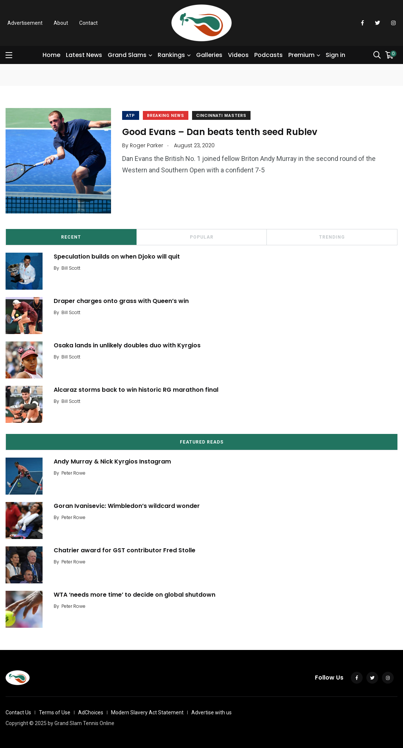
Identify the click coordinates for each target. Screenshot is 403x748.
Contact (88, 23)
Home (51, 55)
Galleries (209, 55)
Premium (301, 55)
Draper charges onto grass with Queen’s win (121, 301)
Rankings (171, 55)
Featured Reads (202, 442)
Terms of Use (54, 712)
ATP (130, 115)
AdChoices (90, 712)
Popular (202, 237)
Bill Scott (70, 268)
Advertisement (25, 23)
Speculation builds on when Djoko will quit (117, 256)
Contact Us (18, 712)
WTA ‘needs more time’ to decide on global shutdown (134, 594)
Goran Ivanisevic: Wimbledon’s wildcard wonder (127, 506)
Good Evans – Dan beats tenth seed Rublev (219, 131)
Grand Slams (127, 55)
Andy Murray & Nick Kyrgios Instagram (112, 461)
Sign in (335, 55)
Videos (238, 55)
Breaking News (165, 115)
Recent (71, 237)
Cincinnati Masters (221, 115)
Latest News (84, 55)
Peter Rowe (73, 473)
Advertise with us (211, 712)
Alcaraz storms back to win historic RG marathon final (136, 389)
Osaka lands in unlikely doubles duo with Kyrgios (127, 345)
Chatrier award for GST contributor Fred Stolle (124, 550)
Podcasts (268, 55)
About (61, 23)
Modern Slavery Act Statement (147, 712)
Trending (332, 237)
